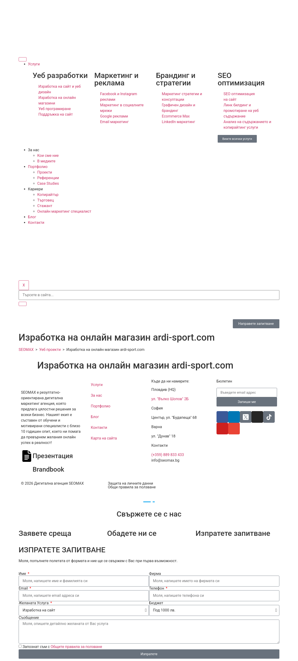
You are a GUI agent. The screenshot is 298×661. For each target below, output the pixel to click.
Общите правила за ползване (76, 646)
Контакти (36, 222)
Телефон (157, 588)
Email (24, 588)
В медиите (46, 161)
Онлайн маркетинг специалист (64, 211)
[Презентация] (27, 456)
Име (23, 574)
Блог (32, 217)
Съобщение (29, 618)
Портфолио (37, 166)
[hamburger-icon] (23, 59)
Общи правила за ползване (132, 487)
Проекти (44, 172)
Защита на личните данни (130, 483)
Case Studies (48, 183)
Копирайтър (47, 194)
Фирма (155, 574)
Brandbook (48, 469)
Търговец (45, 200)
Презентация (53, 456)
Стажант (44, 206)
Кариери (35, 189)
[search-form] (149, 295)
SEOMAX (26, 349)
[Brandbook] (27, 469)
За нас (33, 150)
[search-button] (23, 304)
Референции (48, 178)
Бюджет (156, 603)
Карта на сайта (104, 438)
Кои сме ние (48, 155)
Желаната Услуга (34, 603)
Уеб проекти (50, 349)
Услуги (34, 64)
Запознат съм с (62, 646)
